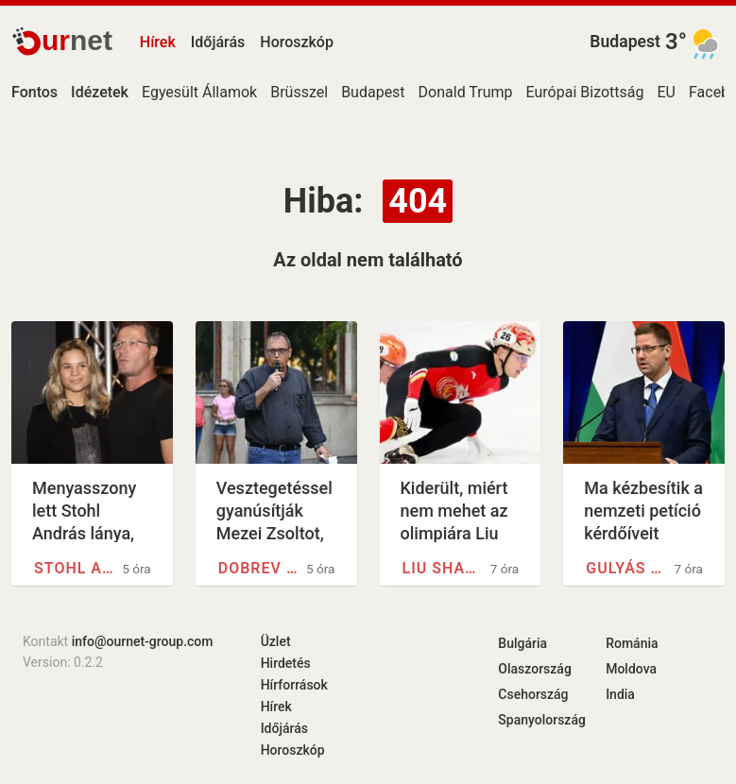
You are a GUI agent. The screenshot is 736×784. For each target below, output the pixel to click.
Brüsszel (299, 92)
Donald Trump (466, 92)
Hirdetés (286, 663)
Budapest (625, 41)
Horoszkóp (297, 42)
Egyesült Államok (199, 92)
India (620, 694)
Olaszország (535, 668)
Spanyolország (542, 719)
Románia (632, 643)
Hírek (158, 42)
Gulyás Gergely (627, 568)
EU (667, 92)
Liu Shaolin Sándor (443, 568)
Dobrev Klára (259, 568)
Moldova (631, 668)
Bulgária (522, 643)
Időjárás (218, 42)
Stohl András (75, 568)
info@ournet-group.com (143, 641)
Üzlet (276, 641)
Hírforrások (294, 684)
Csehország (533, 694)
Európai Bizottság (585, 92)
